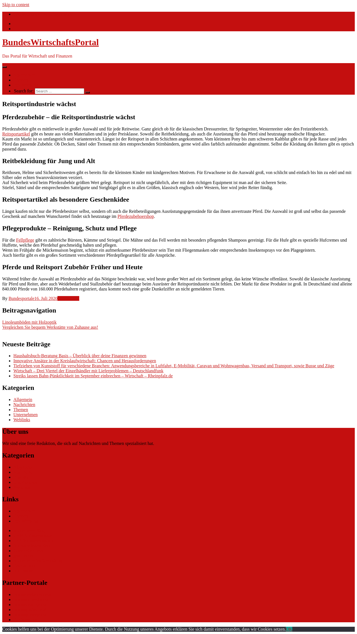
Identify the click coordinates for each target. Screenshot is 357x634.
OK (289, 629)
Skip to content (15, 4)
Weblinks (21, 419)
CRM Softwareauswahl (34, 535)
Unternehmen (25, 414)
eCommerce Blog (29, 530)
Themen (20, 80)
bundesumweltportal (31, 599)
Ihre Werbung (25, 85)
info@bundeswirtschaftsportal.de (43, 14)
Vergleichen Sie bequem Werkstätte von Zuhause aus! (50, 327)
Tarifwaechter (25, 619)
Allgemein (22, 399)
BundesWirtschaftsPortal (50, 42)
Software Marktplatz (31, 545)
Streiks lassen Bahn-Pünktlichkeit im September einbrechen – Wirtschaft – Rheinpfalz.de (93, 375)
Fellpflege (25, 240)
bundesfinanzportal (30, 604)
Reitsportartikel (16, 134)
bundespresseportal (30, 614)
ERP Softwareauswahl (33, 540)
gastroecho (23, 555)
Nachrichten (24, 75)
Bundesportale (21, 298)
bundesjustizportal (29, 609)
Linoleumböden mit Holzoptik (29, 322)
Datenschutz (24, 565)
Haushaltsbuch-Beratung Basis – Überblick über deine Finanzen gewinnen (79, 355)
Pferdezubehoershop (135, 216)
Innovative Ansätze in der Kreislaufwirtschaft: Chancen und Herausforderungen (84, 360)
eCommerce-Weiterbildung (37, 560)
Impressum (23, 570)
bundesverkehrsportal (32, 594)
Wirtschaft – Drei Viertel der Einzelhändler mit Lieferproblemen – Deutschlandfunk (88, 370)
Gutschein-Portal (28, 550)
